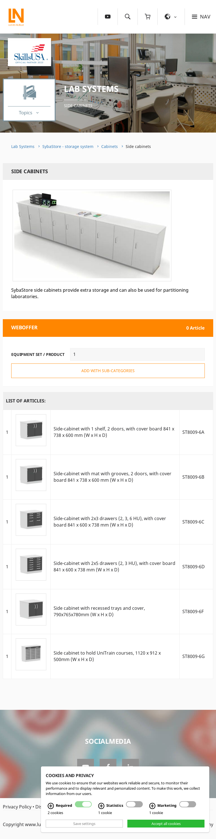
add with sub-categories (108, 370)
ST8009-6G (193, 656)
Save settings (84, 823)
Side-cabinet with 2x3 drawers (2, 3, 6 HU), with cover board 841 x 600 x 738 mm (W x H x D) (110, 521)
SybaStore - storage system (67, 146)
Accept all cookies (166, 823)
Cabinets (109, 146)
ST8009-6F (193, 611)
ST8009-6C (193, 522)
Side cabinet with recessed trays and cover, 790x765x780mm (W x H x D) (99, 611)
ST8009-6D (193, 567)
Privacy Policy (17, 807)
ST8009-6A (193, 432)
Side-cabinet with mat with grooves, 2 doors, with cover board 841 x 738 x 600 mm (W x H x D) (112, 477)
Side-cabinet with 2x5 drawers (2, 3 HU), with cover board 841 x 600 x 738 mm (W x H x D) (114, 566)
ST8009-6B (193, 477)
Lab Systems (91, 88)
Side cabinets (78, 105)
